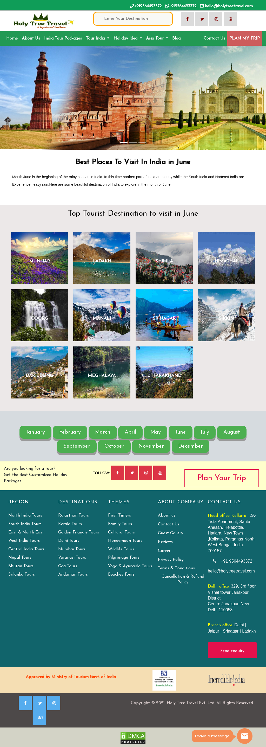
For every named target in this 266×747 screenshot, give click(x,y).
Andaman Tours (73, 574)
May (155, 432)
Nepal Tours (19, 558)
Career (164, 551)
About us (166, 515)
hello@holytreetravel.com (226, 6)
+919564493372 (146, 6)
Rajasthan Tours (73, 515)
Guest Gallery (170, 533)
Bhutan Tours (21, 566)
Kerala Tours (70, 524)
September (76, 446)
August (231, 432)
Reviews (165, 542)
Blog (176, 38)
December (190, 446)
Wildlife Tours (121, 549)
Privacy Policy (171, 560)
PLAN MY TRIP (244, 38)
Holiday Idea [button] (126, 38)
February (70, 432)
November (151, 446)
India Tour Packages (63, 38)
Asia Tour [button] (155, 38)
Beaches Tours (121, 574)
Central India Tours (26, 549)
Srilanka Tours (21, 574)
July (204, 432)
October (114, 446)
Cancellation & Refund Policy (183, 579)
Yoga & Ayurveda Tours (130, 566)
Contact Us (214, 38)
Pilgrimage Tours (123, 558)
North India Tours (25, 515)
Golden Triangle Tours (78, 532)
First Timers (119, 515)
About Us (31, 38)
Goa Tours (67, 566)
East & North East (26, 532)
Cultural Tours (121, 532)
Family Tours (120, 524)
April (130, 432)
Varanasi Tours (72, 558)
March (102, 432)
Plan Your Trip (221, 478)
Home (13, 38)
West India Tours (24, 541)
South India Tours (25, 524)
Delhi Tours (68, 541)
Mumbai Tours (71, 549)
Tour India (96, 38)
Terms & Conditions (176, 568)
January (35, 432)
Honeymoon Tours (125, 541)
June (180, 432)
